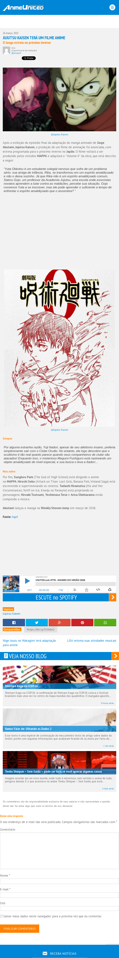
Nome (5, 875)
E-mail (5, 889)
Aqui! (15, 517)
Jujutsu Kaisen (11, 613)
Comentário (7, 829)
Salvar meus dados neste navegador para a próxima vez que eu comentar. (52, 916)
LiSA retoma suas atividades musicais (91, 641)
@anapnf (16, 53)
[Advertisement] (59, 22)
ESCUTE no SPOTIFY (56, 597)
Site (2, 903)
